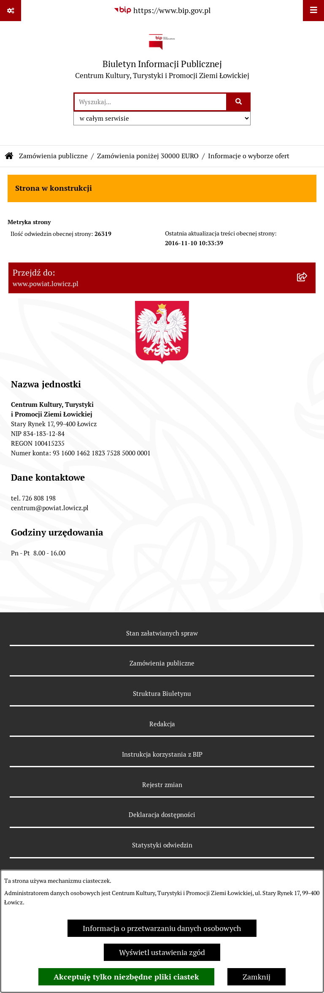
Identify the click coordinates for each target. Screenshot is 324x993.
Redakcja (162, 724)
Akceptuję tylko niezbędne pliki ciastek (126, 977)
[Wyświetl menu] (313, 10)
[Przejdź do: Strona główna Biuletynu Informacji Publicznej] (9, 156)
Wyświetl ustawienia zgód (162, 952)
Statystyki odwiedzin (162, 845)
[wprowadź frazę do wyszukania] (150, 101)
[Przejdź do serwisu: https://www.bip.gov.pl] (162, 10)
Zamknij (256, 977)
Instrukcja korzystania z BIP (162, 754)
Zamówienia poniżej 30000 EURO (148, 156)
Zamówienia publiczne (53, 156)
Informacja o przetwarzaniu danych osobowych (162, 928)
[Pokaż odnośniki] (10, 10)
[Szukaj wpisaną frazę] (239, 101)
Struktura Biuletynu (162, 694)
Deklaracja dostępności (162, 815)
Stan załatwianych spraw (162, 633)
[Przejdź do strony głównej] (162, 56)
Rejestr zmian (162, 785)
